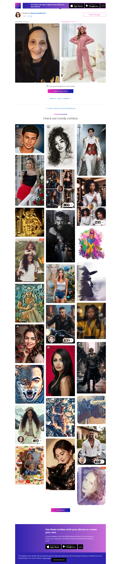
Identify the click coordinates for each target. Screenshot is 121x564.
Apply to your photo (60, 91)
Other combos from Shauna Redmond (60, 108)
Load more (60, 510)
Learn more (47, 558)
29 (30, 16)
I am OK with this (59, 560)
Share (94, 15)
